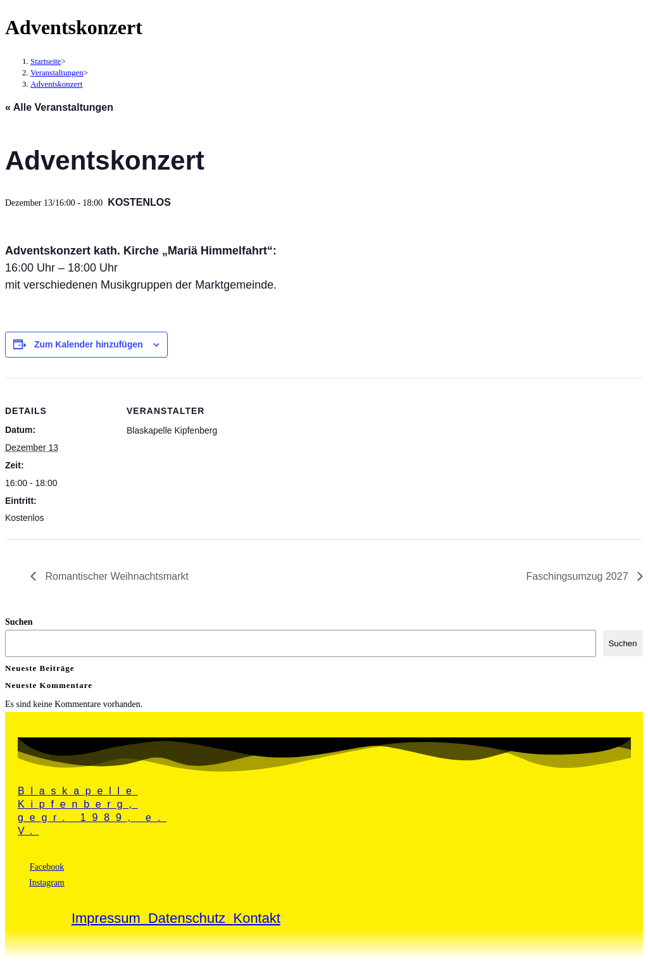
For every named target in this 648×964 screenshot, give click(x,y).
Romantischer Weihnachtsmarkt (115, 576)
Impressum (110, 918)
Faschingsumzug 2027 (578, 576)
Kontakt (256, 918)
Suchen (19, 622)
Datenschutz (191, 918)
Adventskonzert (56, 84)
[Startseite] (45, 61)
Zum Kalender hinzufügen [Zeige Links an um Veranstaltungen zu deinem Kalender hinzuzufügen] (88, 344)
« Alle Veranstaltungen (59, 107)
